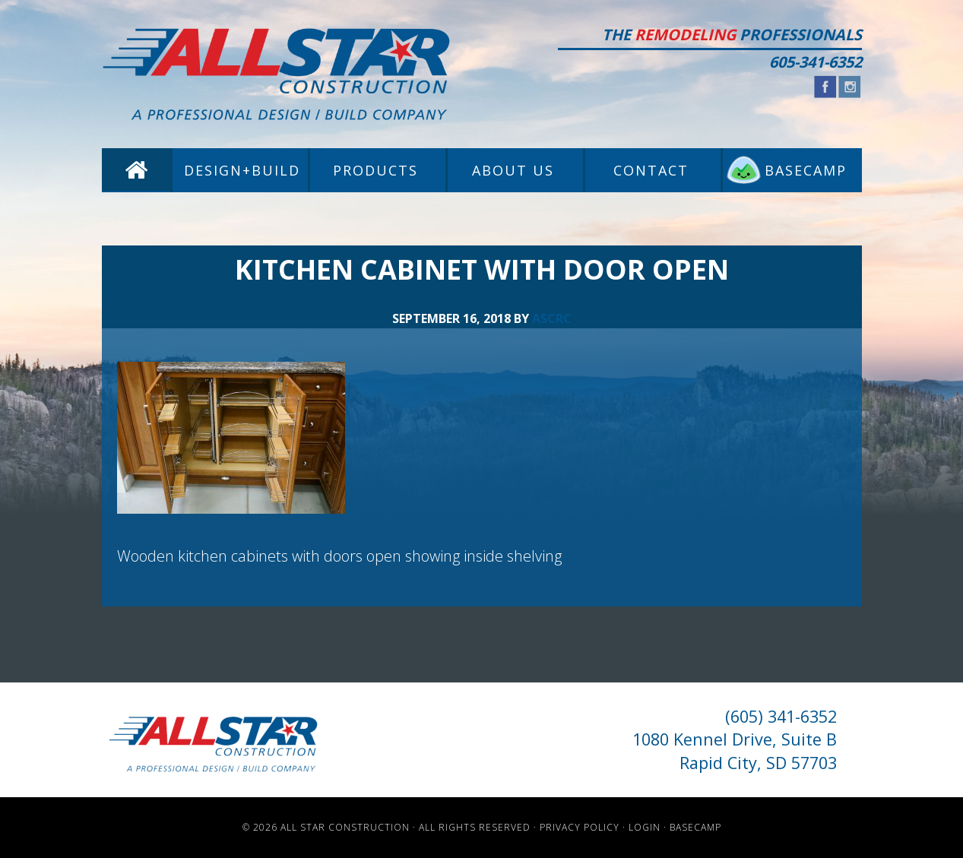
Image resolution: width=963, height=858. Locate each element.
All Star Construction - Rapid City (276, 74)
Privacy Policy (579, 827)
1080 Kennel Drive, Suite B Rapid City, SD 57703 (734, 750)
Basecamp (695, 827)
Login (644, 827)
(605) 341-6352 (781, 716)
